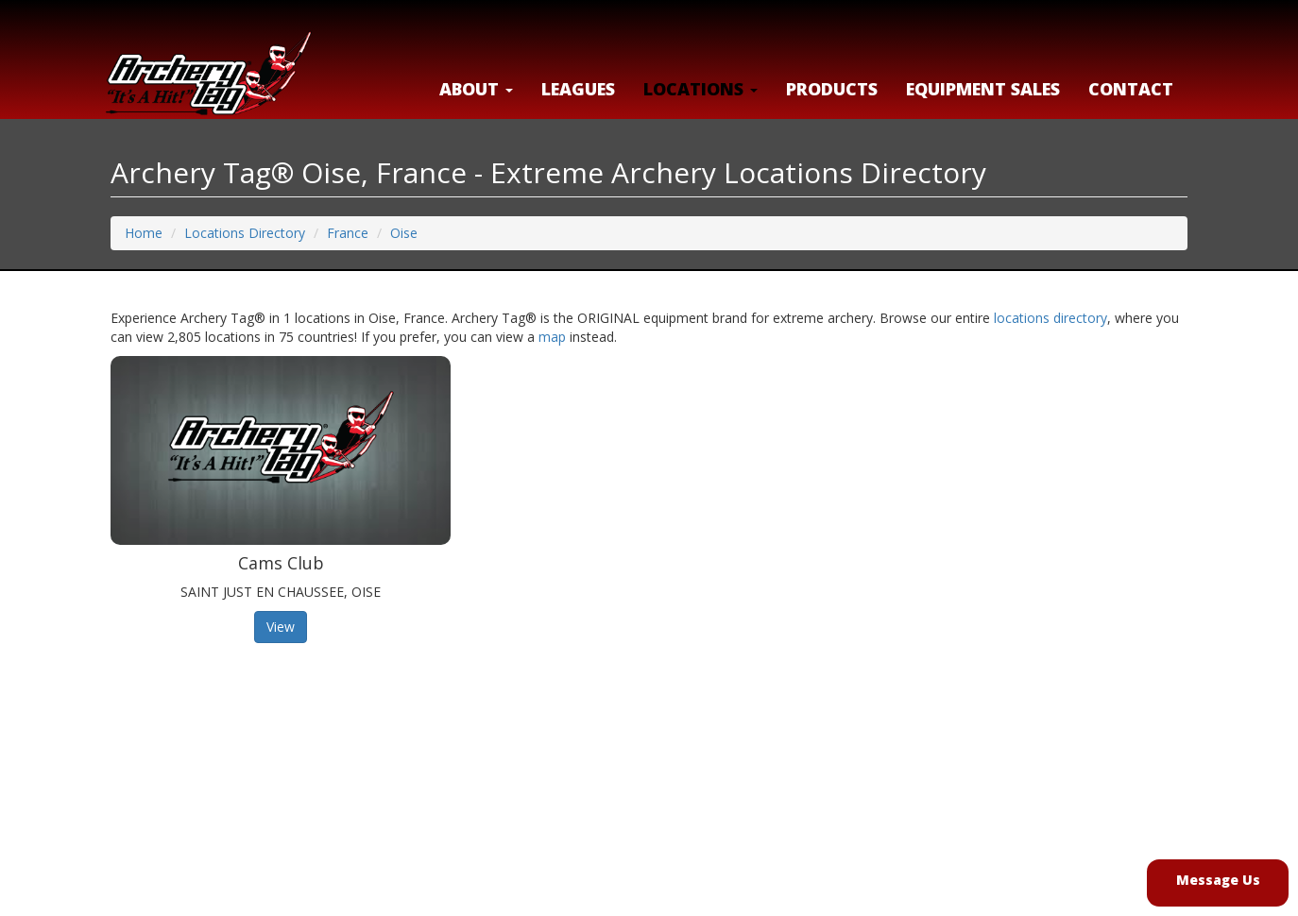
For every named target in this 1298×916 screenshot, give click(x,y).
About (476, 88)
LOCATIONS (700, 88)
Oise (404, 233)
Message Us (1218, 880)
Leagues (578, 88)
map (552, 337)
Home (143, 233)
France (347, 233)
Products (832, 88)
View (280, 627)
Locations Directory (244, 233)
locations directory (1050, 318)
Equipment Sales (983, 88)
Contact (1130, 88)
